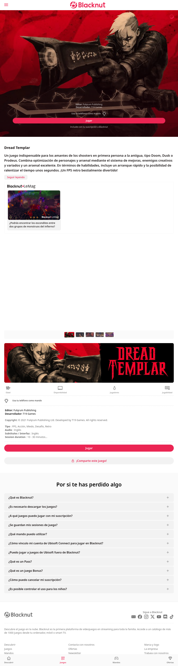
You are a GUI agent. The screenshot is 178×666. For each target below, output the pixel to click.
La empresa (151, 649)
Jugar (89, 120)
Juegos (8, 649)
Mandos (9, 653)
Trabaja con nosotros (156, 653)
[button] (89, 113)
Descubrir (10, 644)
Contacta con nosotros (81, 644)
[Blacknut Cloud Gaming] (87, 4)
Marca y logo (151, 644)
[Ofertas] (170, 660)
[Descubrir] (8, 660)
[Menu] (6, 5)
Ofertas (72, 649)
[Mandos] (116, 660)
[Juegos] (63, 660)
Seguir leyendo (16, 177)
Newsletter (74, 653)
